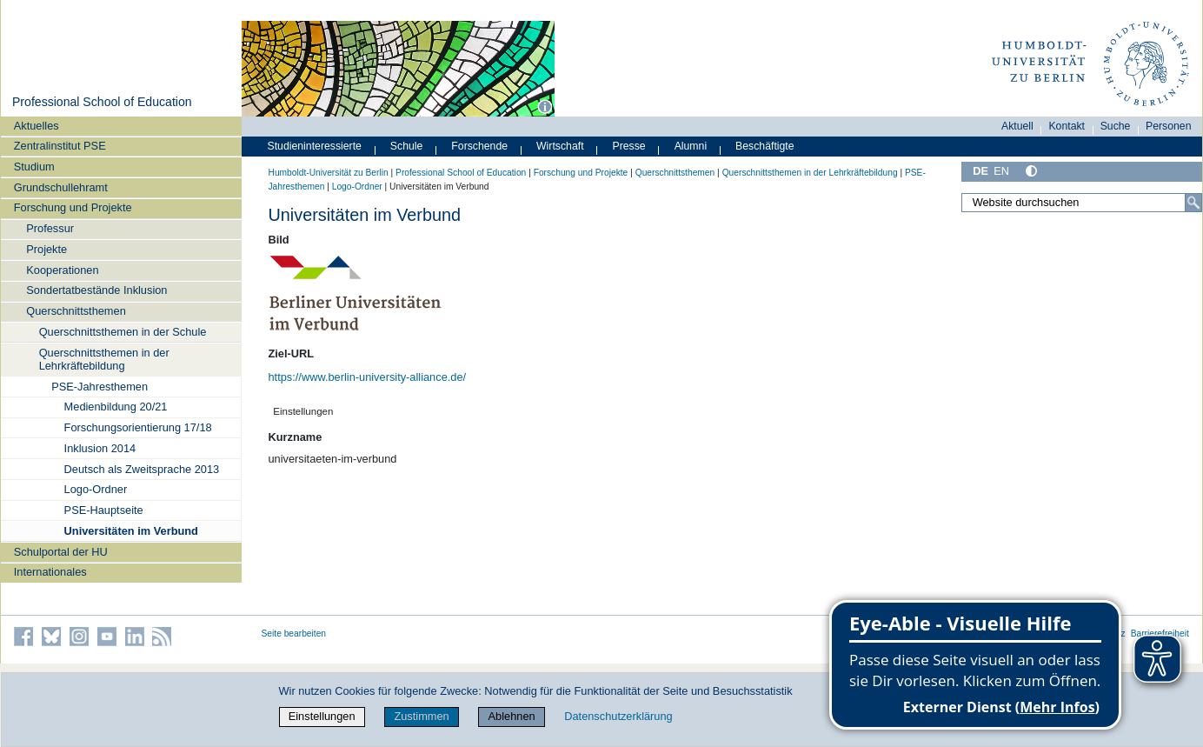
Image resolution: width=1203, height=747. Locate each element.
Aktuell (1017, 126)
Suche (1115, 126)
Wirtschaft (560, 146)
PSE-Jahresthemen (99, 386)
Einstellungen (322, 716)
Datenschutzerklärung (618, 716)
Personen (1169, 126)
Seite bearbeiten (294, 633)
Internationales (50, 571)
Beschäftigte (764, 146)
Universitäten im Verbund (131, 530)
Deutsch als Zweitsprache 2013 (142, 469)
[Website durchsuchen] (1081, 202)
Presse (629, 146)
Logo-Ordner (96, 489)
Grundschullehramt (61, 187)
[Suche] (1193, 202)
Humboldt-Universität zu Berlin (329, 172)
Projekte (46, 249)
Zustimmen (421, 716)
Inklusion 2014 (100, 448)
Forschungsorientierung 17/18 (138, 427)
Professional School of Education (102, 102)
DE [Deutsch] (980, 170)
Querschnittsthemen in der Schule (123, 331)
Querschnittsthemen (76, 310)
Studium (34, 166)
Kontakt (1066, 126)
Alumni (691, 146)
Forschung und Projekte (73, 207)
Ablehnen (512, 716)
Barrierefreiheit (1160, 633)
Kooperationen (62, 270)
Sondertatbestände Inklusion (96, 290)
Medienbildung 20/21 (116, 406)
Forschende (479, 146)
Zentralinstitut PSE (60, 145)
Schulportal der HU (61, 551)
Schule (406, 146)
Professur (50, 228)
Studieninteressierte (315, 146)
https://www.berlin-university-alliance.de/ (368, 377)
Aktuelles (36, 125)
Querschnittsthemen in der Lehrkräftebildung (104, 359)
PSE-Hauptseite (103, 510)
